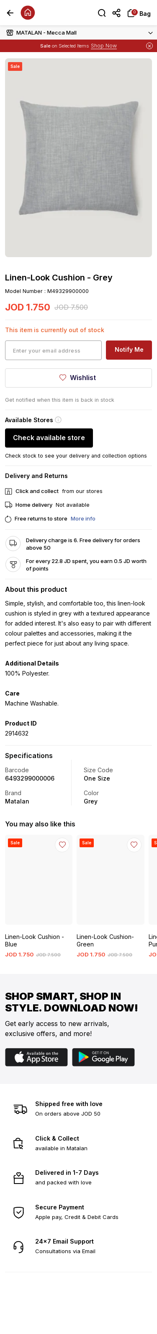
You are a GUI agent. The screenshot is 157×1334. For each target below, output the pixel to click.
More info (83, 518)
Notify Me (129, 349)
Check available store (49, 437)
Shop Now (104, 46)
